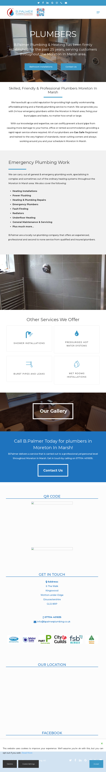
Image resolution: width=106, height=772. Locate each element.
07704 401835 (84, 458)
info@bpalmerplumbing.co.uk (53, 621)
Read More (27, 753)
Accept (96, 764)
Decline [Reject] (10, 764)
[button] (98, 12)
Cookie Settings (28, 764)
